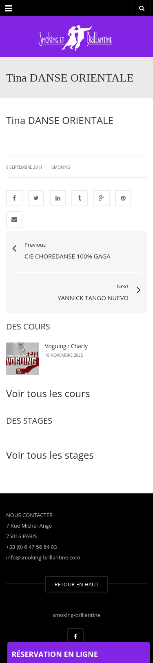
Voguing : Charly (66, 346)
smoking (60, 167)
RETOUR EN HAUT (76, 584)
